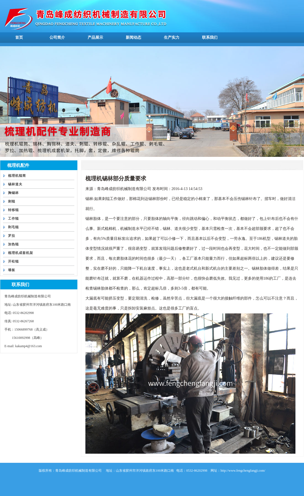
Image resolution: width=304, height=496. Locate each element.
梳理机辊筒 (17, 176)
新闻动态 (133, 37)
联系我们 (209, 37)
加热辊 (13, 244)
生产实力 (171, 37)
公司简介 (57, 37)
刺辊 (11, 201)
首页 (19, 37)
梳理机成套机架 (20, 253)
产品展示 (95, 37)
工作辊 (13, 218)
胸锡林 (13, 193)
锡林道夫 (15, 184)
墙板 (11, 270)
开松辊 (13, 261)
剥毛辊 (13, 227)
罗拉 (11, 236)
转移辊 (13, 210)
